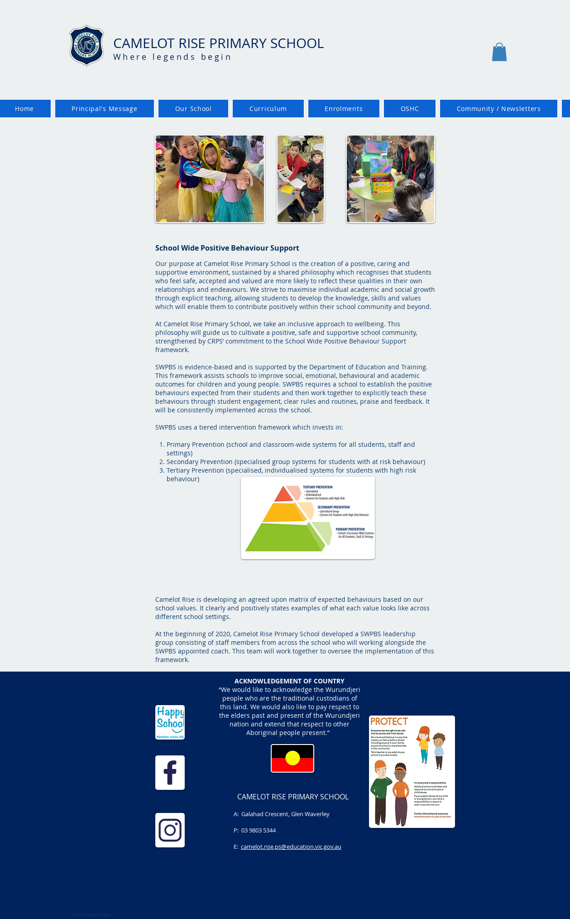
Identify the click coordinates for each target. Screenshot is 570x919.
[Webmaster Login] (91, 914)
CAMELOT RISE (161, 43)
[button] (499, 52)
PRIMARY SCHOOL (266, 43)
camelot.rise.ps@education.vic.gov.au (291, 846)
